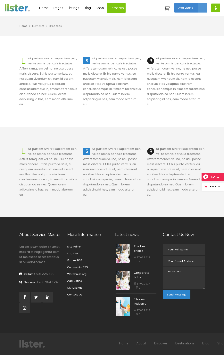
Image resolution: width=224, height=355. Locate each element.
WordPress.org (77, 274)
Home (23, 26)
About (141, 343)
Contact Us (74, 294)
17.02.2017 (142, 283)
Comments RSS (77, 267)
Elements (38, 26)
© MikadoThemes (32, 262)
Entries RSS (74, 260)
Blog (206, 343)
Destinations (184, 343)
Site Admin (74, 246)
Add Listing (74, 281)
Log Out (72, 253)
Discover (160, 343)
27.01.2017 (142, 257)
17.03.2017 (142, 310)
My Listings (74, 287)
